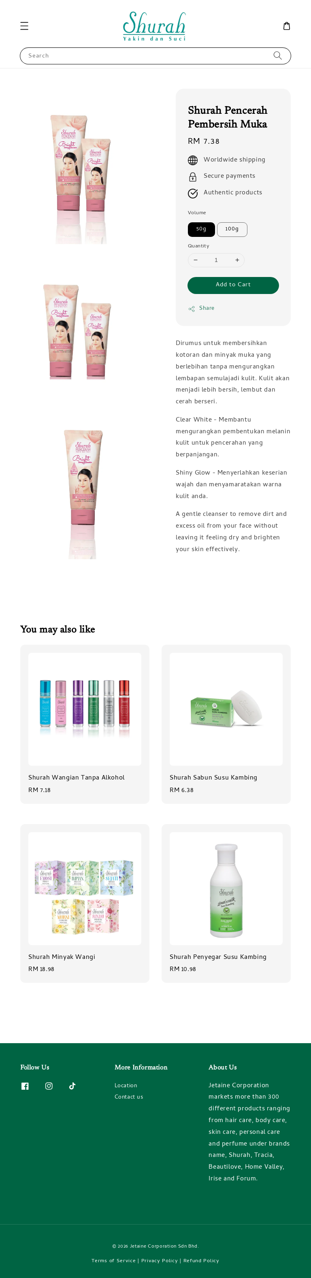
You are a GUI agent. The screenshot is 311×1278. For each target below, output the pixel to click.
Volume (197, 213)
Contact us (129, 1097)
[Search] (278, 56)
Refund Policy (201, 1261)
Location (126, 1087)
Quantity (198, 247)
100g (232, 229)
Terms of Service (114, 1261)
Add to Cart (233, 285)
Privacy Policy (159, 1261)
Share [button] (201, 308)
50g (201, 229)
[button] (24, 26)
